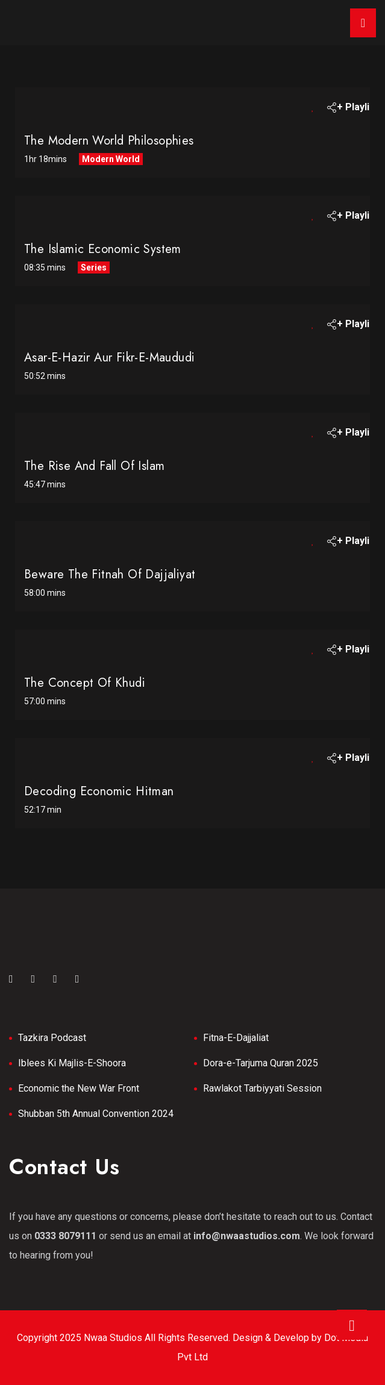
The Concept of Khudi (84, 683)
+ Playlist (350, 107)
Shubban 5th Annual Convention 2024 (96, 1113)
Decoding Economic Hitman (99, 791)
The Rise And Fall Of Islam (94, 466)
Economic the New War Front (78, 1088)
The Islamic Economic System (102, 249)
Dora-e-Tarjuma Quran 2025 (260, 1063)
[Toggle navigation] (363, 22)
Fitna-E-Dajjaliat (236, 1037)
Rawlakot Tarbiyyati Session (262, 1088)
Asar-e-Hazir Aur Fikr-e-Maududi (109, 357)
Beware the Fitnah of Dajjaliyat (109, 574)
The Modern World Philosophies (109, 140)
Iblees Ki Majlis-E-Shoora (72, 1063)
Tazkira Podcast (52, 1037)
